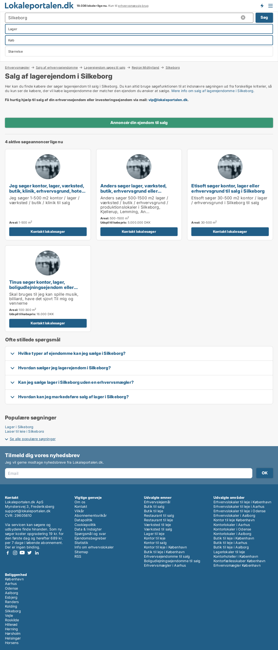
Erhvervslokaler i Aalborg (234, 515)
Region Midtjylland (145, 67)
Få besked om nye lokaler (262, 5)
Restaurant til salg (159, 515)
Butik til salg (154, 506)
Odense (11, 588)
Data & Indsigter (88, 529)
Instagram (15, 553)
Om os (79, 502)
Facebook (7, 553)
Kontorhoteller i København (235, 556)
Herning (11, 629)
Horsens (11, 643)
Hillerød (11, 624)
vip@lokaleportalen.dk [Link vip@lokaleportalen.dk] (168, 100)
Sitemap (81, 552)
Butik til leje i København (164, 552)
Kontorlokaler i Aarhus (231, 524)
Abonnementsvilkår (90, 515)
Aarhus (11, 583)
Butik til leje (153, 511)
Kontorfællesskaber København (239, 561)
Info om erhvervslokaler (94, 547)
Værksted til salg (158, 529)
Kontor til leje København (234, 520)
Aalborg (11, 593)
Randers (12, 602)
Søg (264, 17)
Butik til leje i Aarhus (230, 542)
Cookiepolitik (85, 524)
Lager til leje (154, 533)
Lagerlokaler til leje (229, 552)
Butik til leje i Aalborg (231, 547)
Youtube (22, 553)
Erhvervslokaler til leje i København (242, 502)
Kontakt (80, 506)
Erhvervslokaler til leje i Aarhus (239, 506)
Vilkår (79, 511)
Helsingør (13, 638)
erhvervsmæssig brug (133, 5)
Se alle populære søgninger (33, 439)
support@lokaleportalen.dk (28, 511)
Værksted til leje (157, 524)
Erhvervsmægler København (237, 565)
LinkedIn (36, 553)
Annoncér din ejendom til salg (139, 122)
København (14, 579)
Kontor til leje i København (165, 547)
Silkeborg (173, 67)
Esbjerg (11, 597)
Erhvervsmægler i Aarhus (165, 565)
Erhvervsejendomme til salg (167, 556)
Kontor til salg (155, 542)
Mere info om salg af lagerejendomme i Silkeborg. (213, 91)
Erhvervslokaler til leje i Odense (239, 511)
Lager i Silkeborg (19, 427)
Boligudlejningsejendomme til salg (172, 561)
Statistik (81, 542)
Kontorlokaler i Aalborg (232, 533)
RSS (77, 556)
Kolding (11, 606)
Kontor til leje (154, 538)
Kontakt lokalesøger (48, 231)
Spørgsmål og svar (90, 533)
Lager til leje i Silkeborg (24, 431)
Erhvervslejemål (157, 502)
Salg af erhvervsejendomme (57, 67)
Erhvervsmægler (17, 67)
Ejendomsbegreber (90, 538)
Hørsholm (13, 633)
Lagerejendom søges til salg (104, 67)
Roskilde (12, 620)
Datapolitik (83, 520)
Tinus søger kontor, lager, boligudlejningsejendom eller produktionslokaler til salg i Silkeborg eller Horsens (41, 289)
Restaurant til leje (158, 520)
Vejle (9, 615)
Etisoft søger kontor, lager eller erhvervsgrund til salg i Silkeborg (228, 188)
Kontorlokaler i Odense (232, 529)
